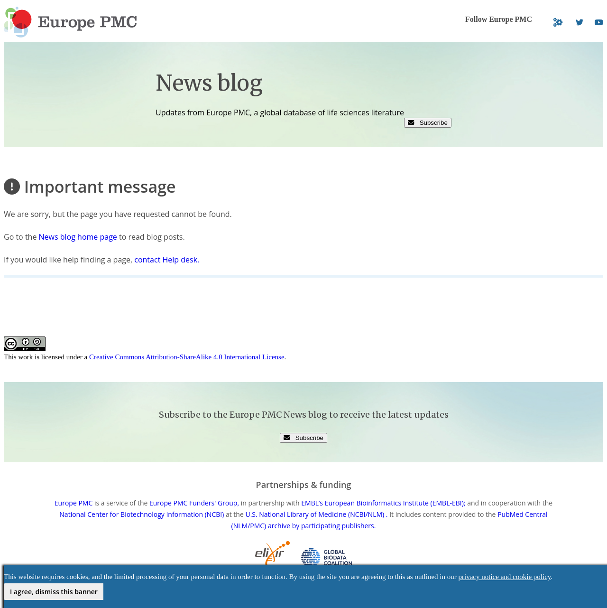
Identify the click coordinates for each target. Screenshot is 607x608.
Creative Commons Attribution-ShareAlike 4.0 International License (187, 357)
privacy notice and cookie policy (505, 576)
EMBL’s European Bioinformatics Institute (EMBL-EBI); (383, 502)
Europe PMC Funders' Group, (194, 502)
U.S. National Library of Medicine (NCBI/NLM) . (316, 514)
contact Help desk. (166, 259)
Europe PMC (73, 502)
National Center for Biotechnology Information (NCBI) (141, 514)
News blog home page (78, 237)
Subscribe (428, 122)
